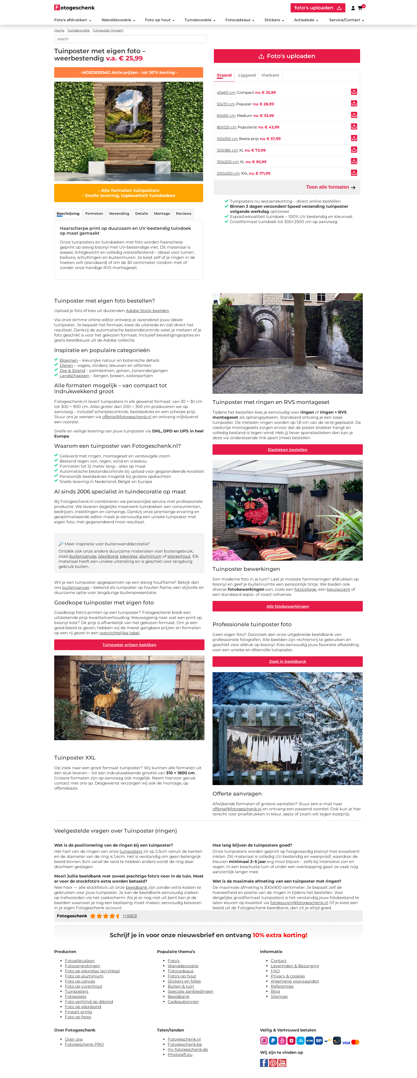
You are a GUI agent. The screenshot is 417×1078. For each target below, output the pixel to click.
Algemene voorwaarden (295, 981)
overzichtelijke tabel (120, 633)
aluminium (150, 556)
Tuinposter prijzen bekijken (129, 645)
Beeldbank (178, 997)
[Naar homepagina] (74, 7)
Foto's (174, 961)
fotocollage (305, 589)
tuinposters (131, 851)
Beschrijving (68, 214)
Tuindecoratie (200, 19)
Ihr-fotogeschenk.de (188, 1049)
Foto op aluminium (84, 976)
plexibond (108, 556)
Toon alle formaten (331, 187)
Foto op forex (78, 1017)
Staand (224, 75)
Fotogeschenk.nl (184, 1039)
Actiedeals (306, 19)
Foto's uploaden (287, 56)
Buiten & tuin (181, 986)
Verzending (119, 214)
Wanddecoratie (118, 19)
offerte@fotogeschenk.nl (126, 417)
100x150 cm (227, 139)
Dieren (66, 365)
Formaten (94, 214)
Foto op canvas (80, 981)
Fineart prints (78, 1012)
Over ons (74, 1039)
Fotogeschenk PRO (84, 1044)
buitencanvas (83, 556)
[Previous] (61, 131)
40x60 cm (226, 92)
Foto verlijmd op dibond (89, 1002)
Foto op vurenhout (83, 986)
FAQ (275, 971)
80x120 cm (227, 127)
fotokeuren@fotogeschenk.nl (299, 903)
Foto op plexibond (83, 1007)
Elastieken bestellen (288, 449)
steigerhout (179, 556)
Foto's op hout (182, 976)
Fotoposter (76, 997)
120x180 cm (227, 150)
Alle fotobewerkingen (287, 606)
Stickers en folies (184, 981)
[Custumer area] (353, 7)
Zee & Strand (72, 370)
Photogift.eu (180, 1055)
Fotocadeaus (239, 19)
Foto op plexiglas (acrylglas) (92, 971)
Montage (162, 214)
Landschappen (74, 375)
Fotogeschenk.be (185, 1044)
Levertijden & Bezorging (295, 966)
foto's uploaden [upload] (318, 8)
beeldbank (136, 887)
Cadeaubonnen (183, 1002)
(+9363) (130, 916)
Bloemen (69, 360)
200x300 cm (228, 173)
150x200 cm (228, 162)
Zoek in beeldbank (287, 662)
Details (141, 214)
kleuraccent (338, 589)
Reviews (183, 214)
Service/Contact (346, 19)
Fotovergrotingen (82, 966)
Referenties (282, 986)
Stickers (274, 19)
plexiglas (128, 556)
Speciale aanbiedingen (190, 991)
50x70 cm (226, 104)
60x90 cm (226, 115)
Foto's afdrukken (72, 19)
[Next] (196, 131)
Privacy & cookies (288, 976)
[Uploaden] (354, 92)
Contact (279, 961)
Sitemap (279, 997)
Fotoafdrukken (80, 961)
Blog (275, 991)
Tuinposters (76, 991)
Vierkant (270, 75)
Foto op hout (160, 19)
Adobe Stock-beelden (147, 310)
